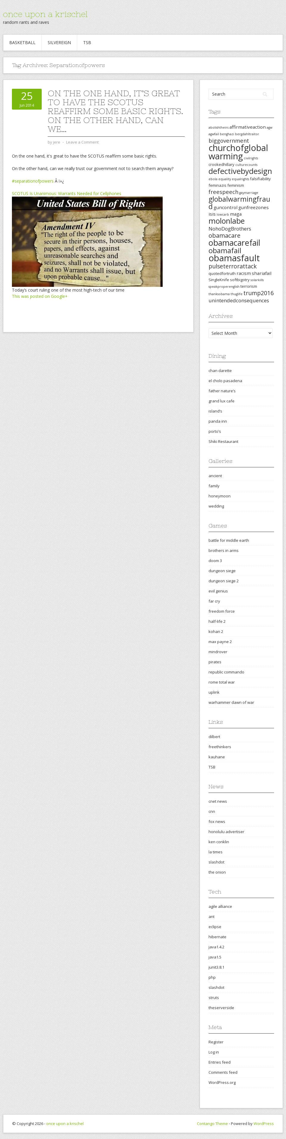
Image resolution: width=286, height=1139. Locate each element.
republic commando (226, 672)
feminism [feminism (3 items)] (235, 185)
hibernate (217, 936)
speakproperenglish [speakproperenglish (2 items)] (224, 286)
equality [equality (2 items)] (224, 179)
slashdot (216, 862)
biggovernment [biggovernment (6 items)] (229, 140)
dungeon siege (222, 570)
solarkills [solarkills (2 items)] (257, 280)
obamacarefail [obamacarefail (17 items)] (234, 242)
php (212, 977)
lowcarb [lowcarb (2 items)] (223, 214)
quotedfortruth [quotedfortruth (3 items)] (222, 273)
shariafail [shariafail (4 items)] (261, 273)
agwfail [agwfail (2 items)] (214, 134)
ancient (215, 475)
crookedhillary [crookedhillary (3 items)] (221, 164)
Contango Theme (212, 1123)
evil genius (218, 591)
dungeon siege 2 (224, 580)
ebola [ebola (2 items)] (213, 179)
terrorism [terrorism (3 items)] (248, 286)
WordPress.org (222, 1082)
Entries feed (220, 1062)
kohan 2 (216, 631)
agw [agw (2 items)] (269, 127)
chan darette (220, 370)
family (214, 485)
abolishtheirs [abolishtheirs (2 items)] (219, 127)
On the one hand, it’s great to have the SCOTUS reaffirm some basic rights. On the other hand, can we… (115, 111)
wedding (216, 506)
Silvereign (59, 42)
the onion (217, 872)
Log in (214, 1052)
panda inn (218, 421)
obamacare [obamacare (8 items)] (224, 235)
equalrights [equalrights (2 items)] (240, 179)
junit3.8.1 (216, 967)
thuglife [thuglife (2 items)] (237, 294)
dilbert (214, 736)
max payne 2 (220, 641)
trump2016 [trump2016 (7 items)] (258, 293)
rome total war (222, 682)
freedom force (222, 611)
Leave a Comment (82, 142)
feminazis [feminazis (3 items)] (217, 185)
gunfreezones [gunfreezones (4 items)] (253, 207)
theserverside (221, 1007)
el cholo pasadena (225, 380)
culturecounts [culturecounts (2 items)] (246, 165)
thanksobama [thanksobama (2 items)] (219, 294)
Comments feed (223, 1072)
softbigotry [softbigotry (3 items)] (240, 279)
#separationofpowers (33, 181)
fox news (217, 821)
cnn (212, 811)
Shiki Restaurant (223, 441)
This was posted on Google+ (40, 296)
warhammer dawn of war (231, 702)
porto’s (215, 431)
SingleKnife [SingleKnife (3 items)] (219, 279)
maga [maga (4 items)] (236, 214)
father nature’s (222, 390)
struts (214, 997)
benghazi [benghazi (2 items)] (227, 134)
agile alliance (220, 906)
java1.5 (215, 957)
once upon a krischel (45, 14)
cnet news (218, 801)
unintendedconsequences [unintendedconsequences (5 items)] (239, 300)
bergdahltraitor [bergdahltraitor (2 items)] (247, 134)
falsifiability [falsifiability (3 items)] (260, 178)
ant (211, 916)
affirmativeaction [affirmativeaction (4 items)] (247, 127)
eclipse (215, 926)
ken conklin (219, 841)
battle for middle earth (229, 540)
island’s (215, 411)
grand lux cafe (221, 401)
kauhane (217, 757)
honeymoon (220, 496)
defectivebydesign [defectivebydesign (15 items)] (240, 171)
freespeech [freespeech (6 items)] (223, 191)
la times (216, 852)
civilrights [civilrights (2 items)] (251, 158)
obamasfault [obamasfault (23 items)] (234, 258)
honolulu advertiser (226, 831)
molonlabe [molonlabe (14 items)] (227, 221)
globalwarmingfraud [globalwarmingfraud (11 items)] (239, 202)
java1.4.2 (216, 947)
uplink (214, 692)
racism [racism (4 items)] (244, 273)
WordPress (264, 1123)
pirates (215, 662)
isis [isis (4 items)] (212, 214)
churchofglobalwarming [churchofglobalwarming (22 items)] (238, 152)
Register (216, 1042)
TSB (87, 42)
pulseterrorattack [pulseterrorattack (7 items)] (233, 266)
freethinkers (220, 746)
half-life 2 (217, 621)
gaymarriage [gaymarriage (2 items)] (248, 193)
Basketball (22, 42)
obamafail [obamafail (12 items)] (225, 250)
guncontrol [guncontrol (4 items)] (225, 207)
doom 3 (215, 560)
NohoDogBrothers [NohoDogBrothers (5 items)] (230, 228)
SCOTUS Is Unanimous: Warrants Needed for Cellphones (66, 193)
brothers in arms (224, 550)
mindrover (218, 651)
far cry (214, 601)
